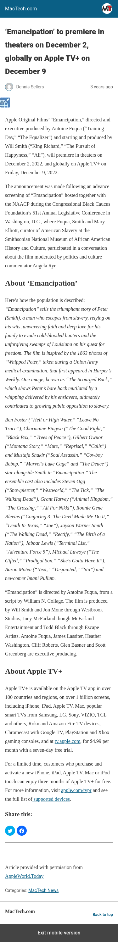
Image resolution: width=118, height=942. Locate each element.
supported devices (51, 799)
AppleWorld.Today (24, 876)
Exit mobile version (58, 933)
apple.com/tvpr (76, 790)
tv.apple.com (68, 741)
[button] (10, 831)
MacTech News (43, 890)
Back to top (103, 914)
